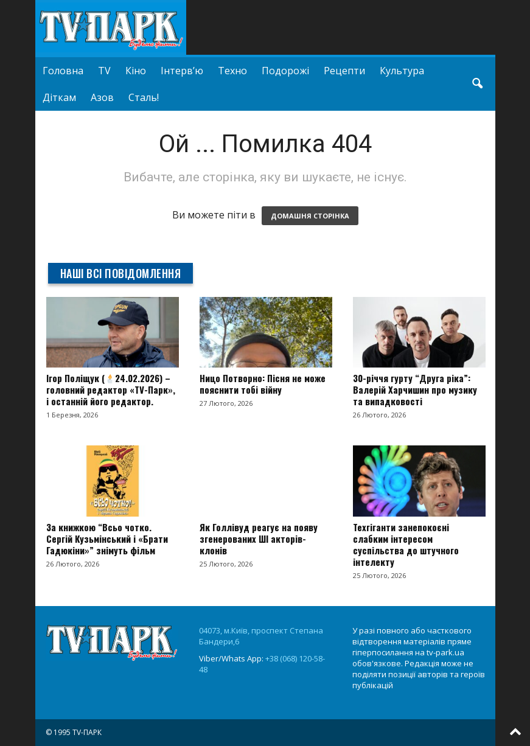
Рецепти (344, 70)
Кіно (135, 70)
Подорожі (285, 70)
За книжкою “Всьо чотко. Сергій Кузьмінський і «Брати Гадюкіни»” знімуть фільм (107, 538)
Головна (63, 70)
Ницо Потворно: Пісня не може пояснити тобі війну (263, 383)
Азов (102, 97)
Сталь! (143, 97)
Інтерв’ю (182, 70)
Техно (232, 70)
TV (104, 70)
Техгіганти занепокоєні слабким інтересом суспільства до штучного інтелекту (406, 544)
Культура (402, 70)
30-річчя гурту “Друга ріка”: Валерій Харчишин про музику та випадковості (415, 389)
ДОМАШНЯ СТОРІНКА (310, 215)
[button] (477, 84)
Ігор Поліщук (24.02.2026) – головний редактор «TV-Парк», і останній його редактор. (110, 389)
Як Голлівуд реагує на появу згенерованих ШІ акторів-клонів (259, 538)
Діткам (59, 97)
